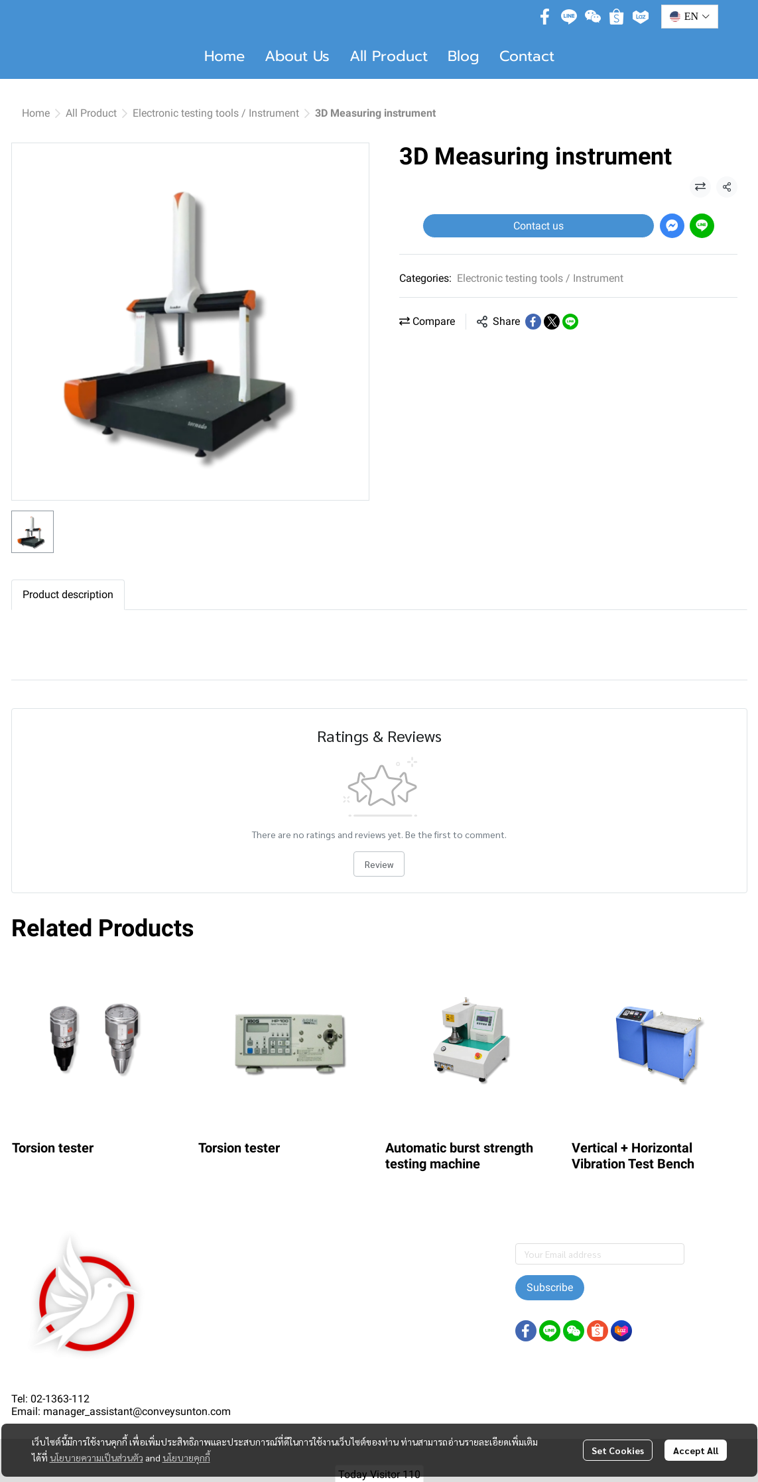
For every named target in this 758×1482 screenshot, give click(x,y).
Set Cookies (618, 1450)
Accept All (695, 1450)
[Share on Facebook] (533, 322)
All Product (388, 56)
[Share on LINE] (570, 322)
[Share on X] (552, 322)
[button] (689, 17)
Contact (526, 56)
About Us (297, 56)
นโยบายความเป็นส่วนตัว (96, 1457)
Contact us (538, 225)
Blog (463, 56)
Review (379, 864)
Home (224, 56)
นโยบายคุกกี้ (186, 1457)
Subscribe (550, 1287)
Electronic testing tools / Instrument (216, 113)
